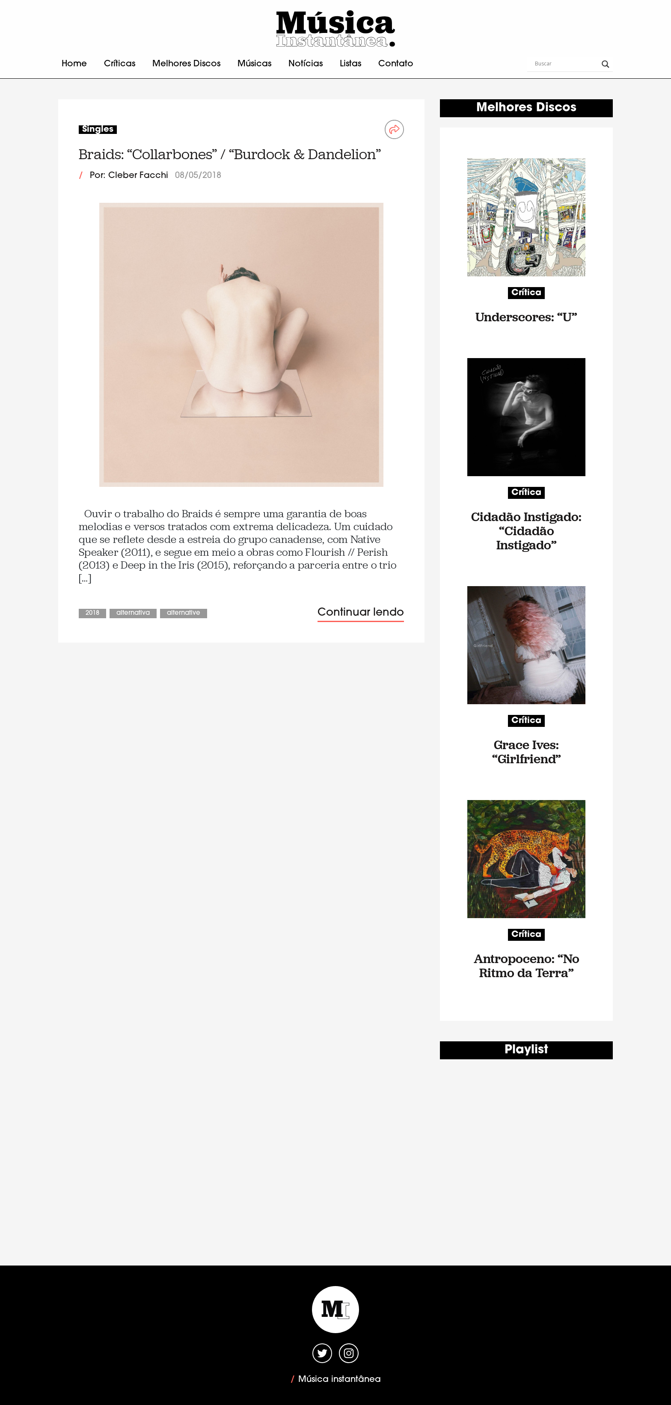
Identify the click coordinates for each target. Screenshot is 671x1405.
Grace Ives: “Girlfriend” (526, 752)
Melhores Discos (186, 64)
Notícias (305, 64)
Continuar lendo (361, 613)
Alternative (183, 613)
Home (74, 64)
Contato (395, 64)
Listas (350, 64)
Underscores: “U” (526, 317)
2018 (92, 613)
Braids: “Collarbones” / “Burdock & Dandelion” (230, 154)
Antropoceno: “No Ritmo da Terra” (526, 965)
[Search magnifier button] (606, 64)
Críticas (119, 64)
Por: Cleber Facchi (129, 176)
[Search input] (566, 64)
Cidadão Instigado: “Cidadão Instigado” (526, 531)
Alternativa (133, 613)
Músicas (254, 64)
